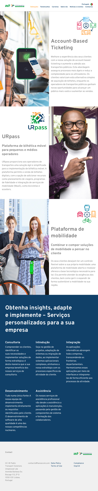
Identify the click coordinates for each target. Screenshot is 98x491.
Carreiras (55, 7)
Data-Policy (56, 463)
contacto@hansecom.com (39, 463)
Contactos (89, 7)
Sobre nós (64, 7)
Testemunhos (45, 7)
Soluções (35, 7)
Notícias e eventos (76, 7)
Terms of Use (56, 466)
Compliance (79, 463)
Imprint (77, 466)
